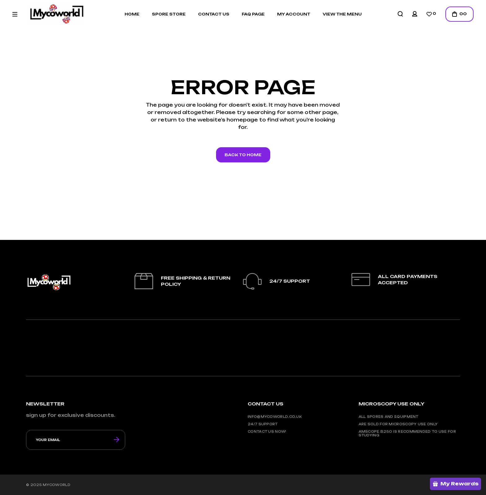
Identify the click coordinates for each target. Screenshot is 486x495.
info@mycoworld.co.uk (275, 416)
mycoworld (56, 485)
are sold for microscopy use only (398, 424)
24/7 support (263, 424)
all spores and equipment (388, 416)
